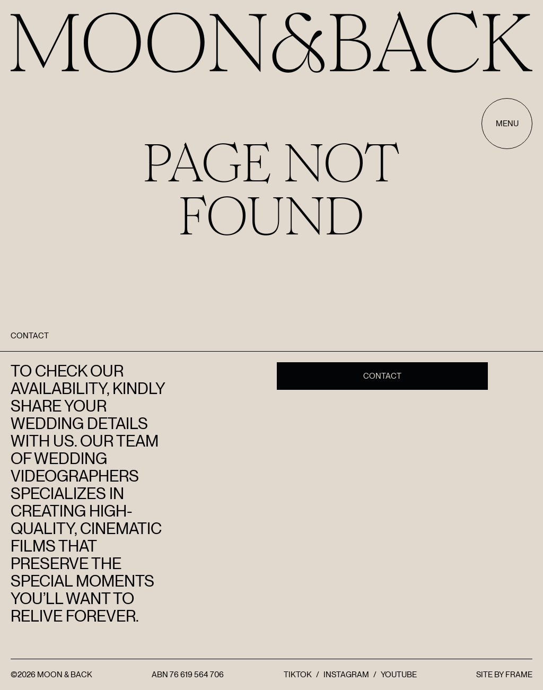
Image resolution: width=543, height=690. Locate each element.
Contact (382, 376)
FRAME (518, 674)
